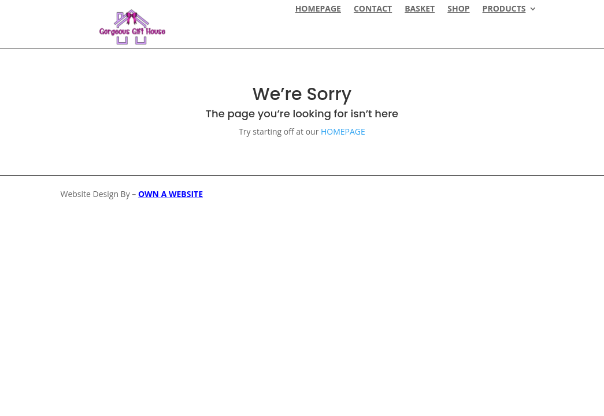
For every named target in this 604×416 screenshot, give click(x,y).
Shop (458, 9)
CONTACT (373, 9)
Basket (420, 9)
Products (504, 9)
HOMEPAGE (318, 9)
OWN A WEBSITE (170, 193)
